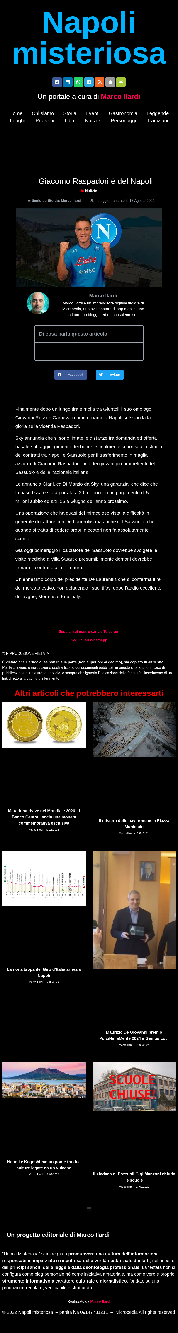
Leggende (158, 115)
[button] (70, 377)
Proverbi (45, 122)
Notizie (92, 122)
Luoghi (17, 122)
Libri (69, 122)
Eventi (92, 115)
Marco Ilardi (120, 98)
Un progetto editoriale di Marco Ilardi (58, 1235)
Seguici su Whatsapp (89, 642)
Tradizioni (157, 122)
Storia (69, 115)
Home (16, 115)
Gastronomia (123, 115)
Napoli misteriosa (89, 37)
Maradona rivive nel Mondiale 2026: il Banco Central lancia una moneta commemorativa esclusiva (44, 818)
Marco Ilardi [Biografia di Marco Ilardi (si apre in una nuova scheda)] (100, 1302)
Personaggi (123, 122)
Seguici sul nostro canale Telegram (89, 633)
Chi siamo (43, 115)
